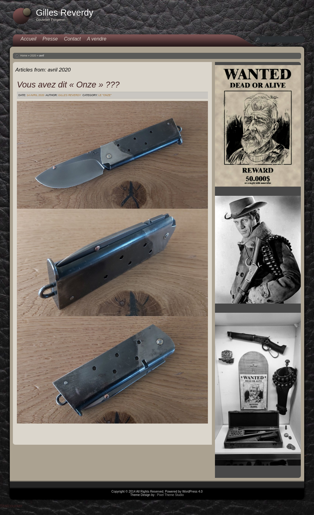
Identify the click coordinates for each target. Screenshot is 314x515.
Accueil (28, 38)
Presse (50, 38)
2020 (33, 55)
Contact (72, 38)
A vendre (96, 38)
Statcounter (11, 505)
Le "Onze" (105, 95)
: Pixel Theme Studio (169, 495)
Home (23, 55)
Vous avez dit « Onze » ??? (68, 84)
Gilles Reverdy (69, 95)
